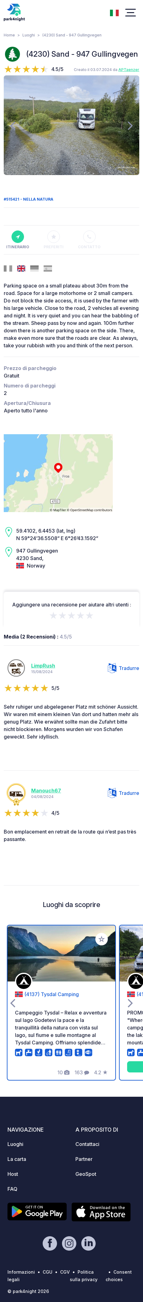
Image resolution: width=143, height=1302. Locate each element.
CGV (65, 1272)
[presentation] (12, 125)
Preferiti (54, 239)
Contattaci (87, 1144)
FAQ (12, 1189)
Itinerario (17, 239)
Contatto (89, 239)
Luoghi (28, 35)
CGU (47, 1272)
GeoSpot (85, 1174)
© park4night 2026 (28, 1291)
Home (9, 35)
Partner (84, 1159)
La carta (16, 1159)
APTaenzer (128, 69)
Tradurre (123, 668)
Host (12, 1174)
